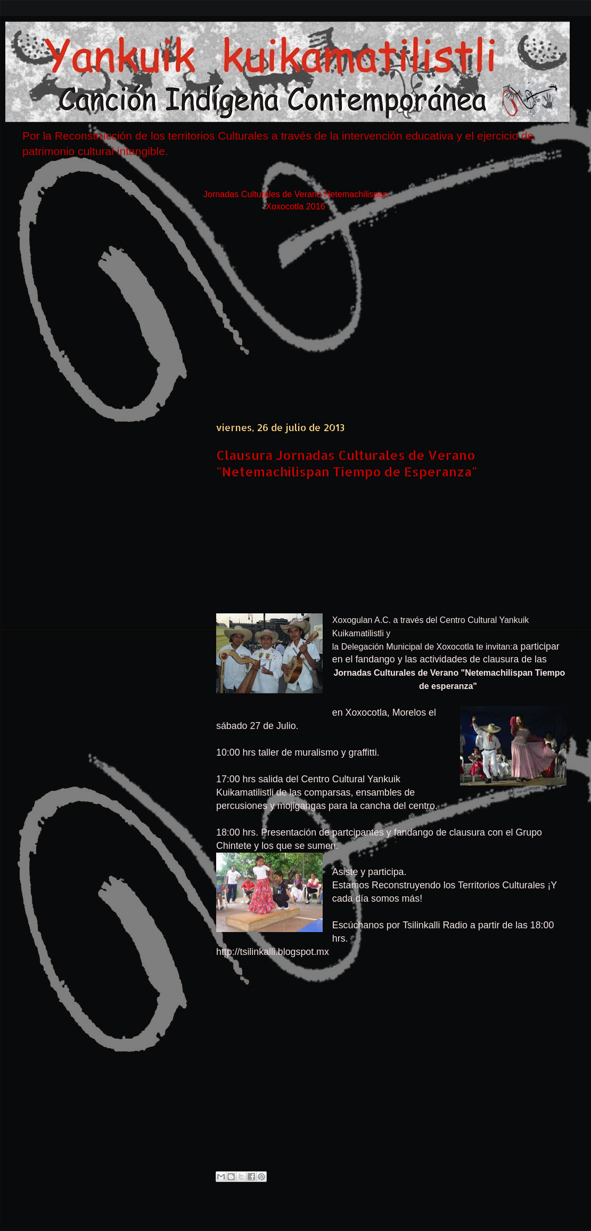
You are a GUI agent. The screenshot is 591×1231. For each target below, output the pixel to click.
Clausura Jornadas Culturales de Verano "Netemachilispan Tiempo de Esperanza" (347, 463)
